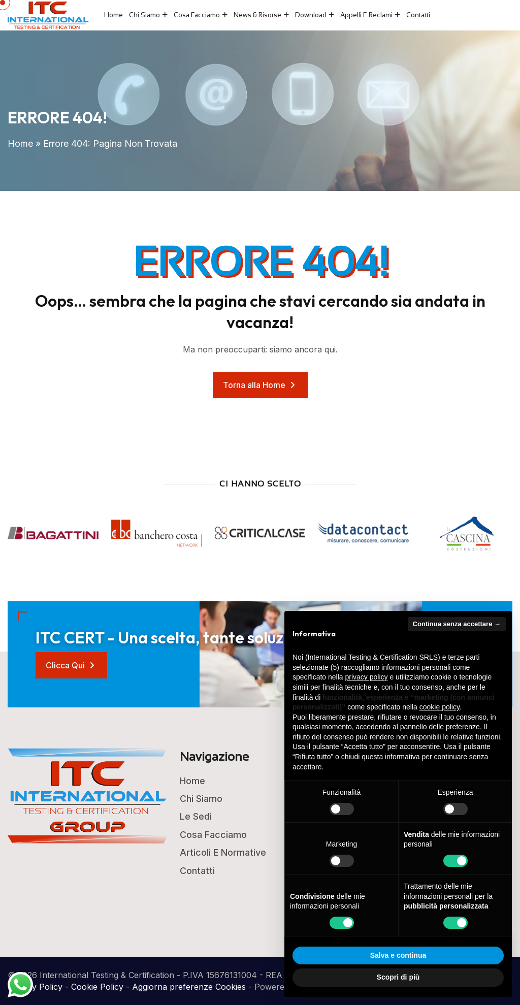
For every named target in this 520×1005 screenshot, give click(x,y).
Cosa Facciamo (197, 15)
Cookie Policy (97, 987)
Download (311, 15)
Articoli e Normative (223, 852)
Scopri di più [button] (398, 977)
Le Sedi (196, 816)
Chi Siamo (144, 15)
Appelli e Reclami (366, 15)
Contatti (418, 15)
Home (113, 15)
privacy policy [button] (366, 677)
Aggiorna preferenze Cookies (189, 987)
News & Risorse (257, 15)
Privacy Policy (35, 987)
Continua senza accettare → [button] (457, 624)
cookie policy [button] (439, 707)
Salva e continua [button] (398, 955)
